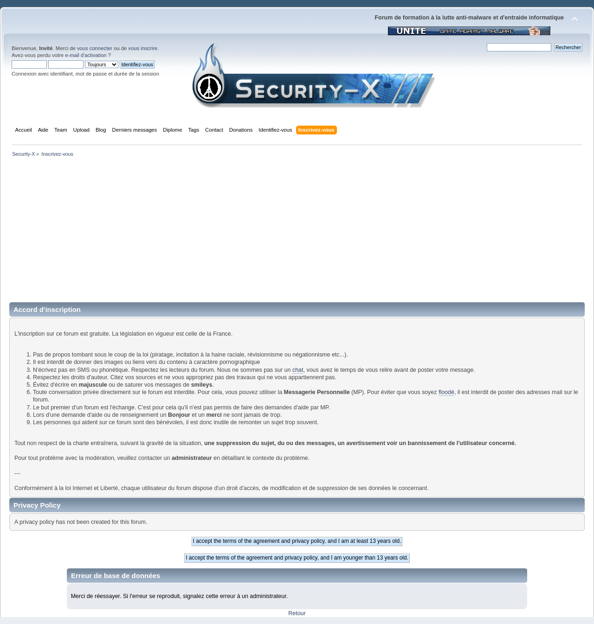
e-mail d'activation (85, 55)
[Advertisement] (297, 233)
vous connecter (94, 48)
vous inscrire (142, 48)
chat (297, 370)
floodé (446, 392)
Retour (296, 613)
